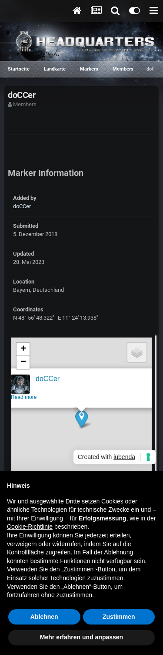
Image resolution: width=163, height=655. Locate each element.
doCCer (22, 206)
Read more (23, 398)
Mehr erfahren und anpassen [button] (81, 637)
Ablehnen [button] (44, 616)
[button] (81, 420)
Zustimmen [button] (119, 616)
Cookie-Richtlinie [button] (30, 526)
